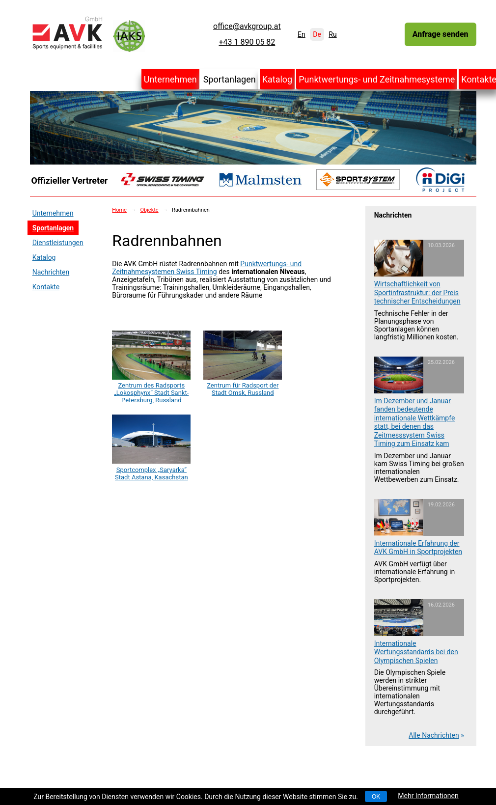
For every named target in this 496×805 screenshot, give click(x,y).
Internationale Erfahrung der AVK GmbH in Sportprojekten (418, 547)
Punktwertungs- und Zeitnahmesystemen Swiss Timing (207, 268)
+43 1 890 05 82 (247, 42)
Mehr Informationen (428, 796)
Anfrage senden (440, 34)
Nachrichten (51, 272)
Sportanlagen (229, 79)
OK (376, 796)
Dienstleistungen (57, 243)
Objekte (149, 210)
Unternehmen (170, 79)
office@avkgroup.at (247, 26)
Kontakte (46, 287)
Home (119, 210)
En (301, 34)
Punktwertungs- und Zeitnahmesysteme (377, 79)
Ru (332, 34)
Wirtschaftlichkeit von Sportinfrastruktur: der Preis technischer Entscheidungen (417, 292)
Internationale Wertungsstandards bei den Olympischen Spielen (416, 652)
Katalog (277, 79)
